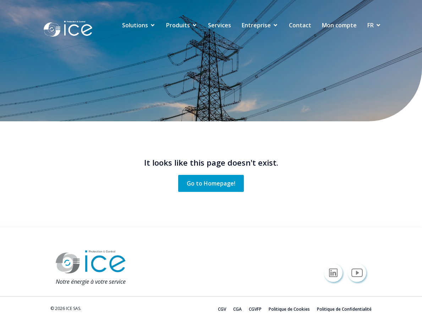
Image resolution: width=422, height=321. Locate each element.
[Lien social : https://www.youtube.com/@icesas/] (360, 273)
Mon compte (339, 25)
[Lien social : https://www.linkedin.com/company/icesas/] (336, 273)
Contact (300, 25)
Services (219, 25)
